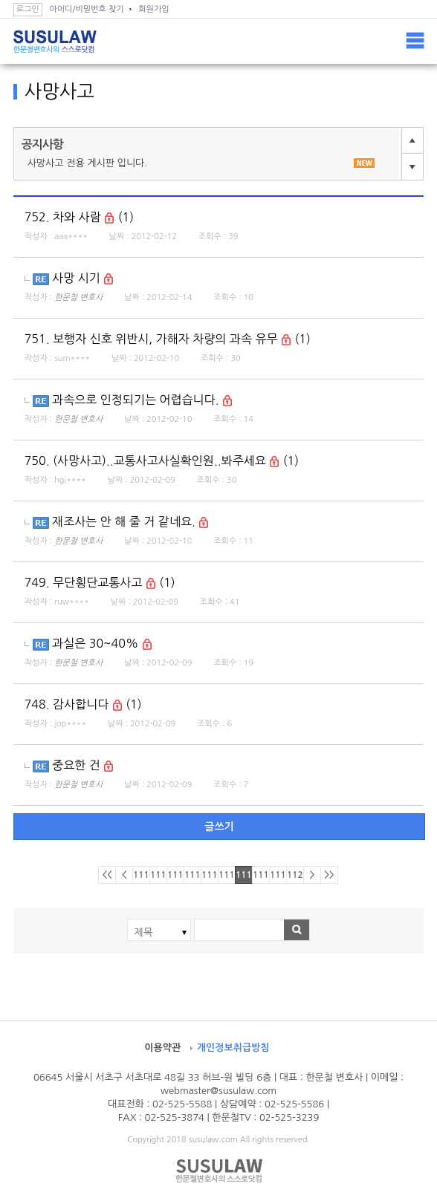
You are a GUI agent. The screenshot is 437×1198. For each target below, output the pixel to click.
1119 (278, 874)
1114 (192, 874)
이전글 (412, 140)
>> (329, 874)
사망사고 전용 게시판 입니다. (201, 163)
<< (106, 874)
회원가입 (153, 9)
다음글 (412, 166)
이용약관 (162, 1047)
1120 (295, 874)
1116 (227, 874)
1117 (244, 874)
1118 (261, 874)
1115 (209, 874)
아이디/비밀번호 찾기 (86, 9)
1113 (175, 874)
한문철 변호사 (78, 297)
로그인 (27, 9)
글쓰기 (218, 826)
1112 (158, 874)
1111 (141, 874)
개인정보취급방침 (233, 1047)
